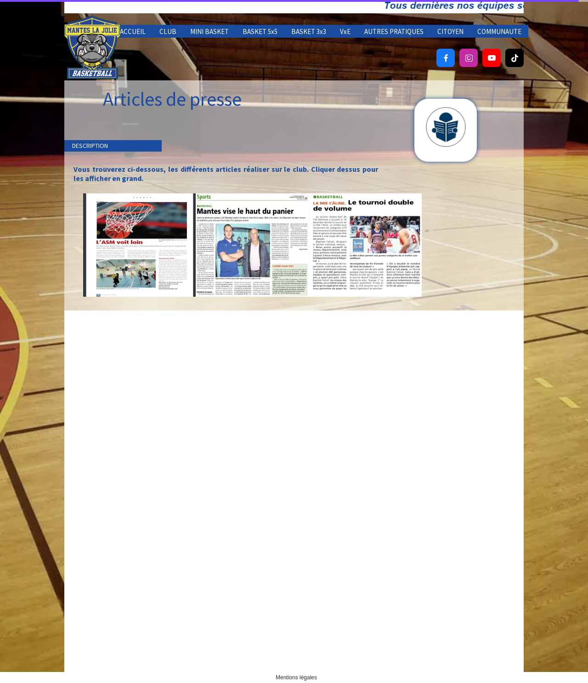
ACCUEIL (133, 31)
